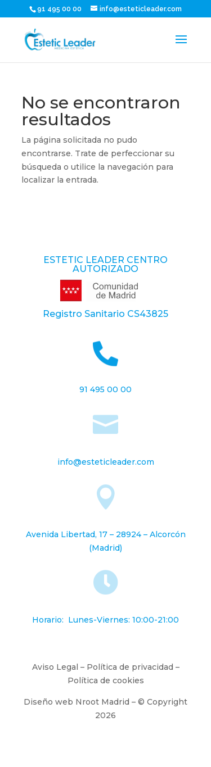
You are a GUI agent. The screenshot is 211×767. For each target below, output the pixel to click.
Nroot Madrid (102, 702)
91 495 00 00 (60, 9)
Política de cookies (106, 680)
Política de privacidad (130, 667)
